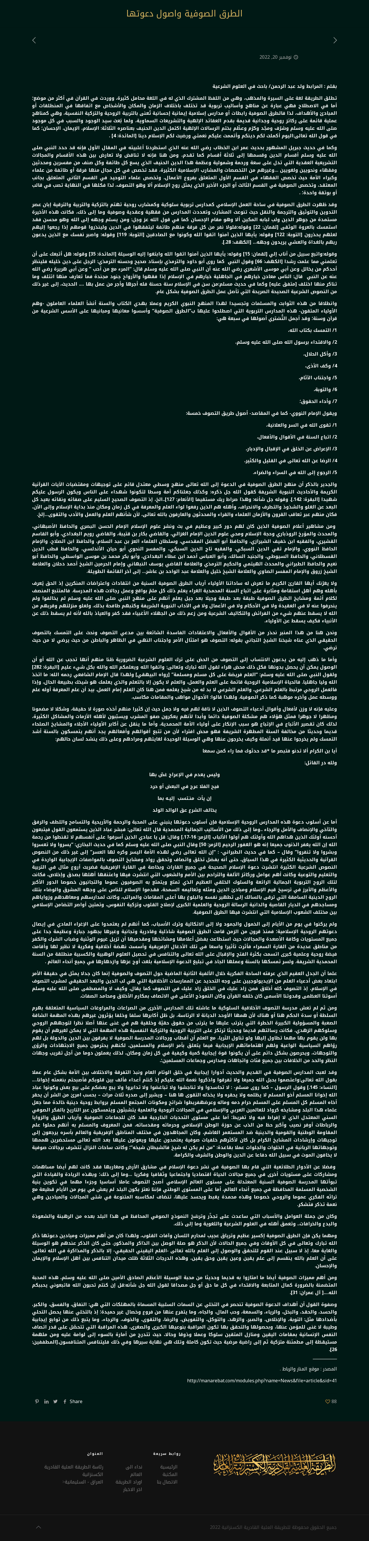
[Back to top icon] (38, 1527)
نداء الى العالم (134, 1470)
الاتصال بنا (167, 1481)
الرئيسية (169, 1466)
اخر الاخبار (132, 1489)
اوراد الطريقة (129, 1481)
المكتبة (170, 1474)
